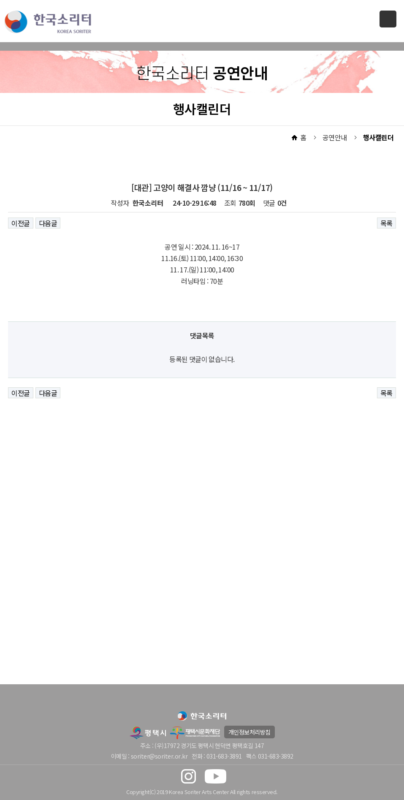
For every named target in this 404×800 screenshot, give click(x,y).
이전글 (20, 223)
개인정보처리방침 (249, 732)
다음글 (48, 223)
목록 (386, 223)
